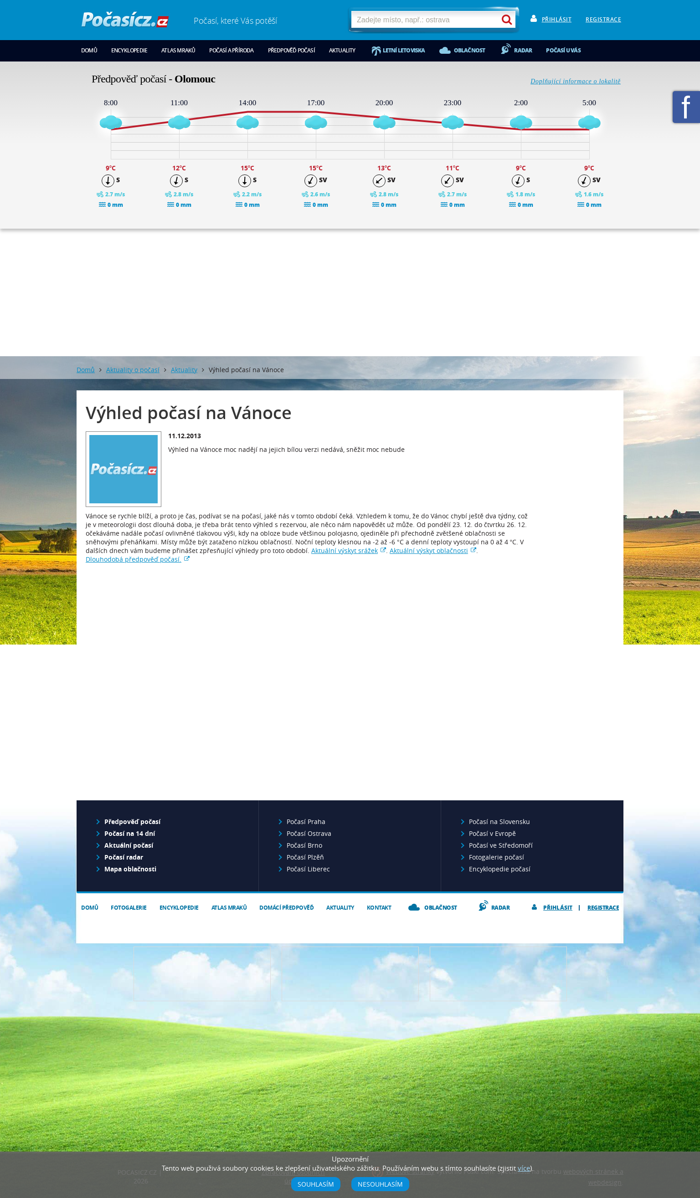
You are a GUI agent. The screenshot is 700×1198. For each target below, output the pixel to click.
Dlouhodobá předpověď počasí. (133, 559)
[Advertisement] (350, 292)
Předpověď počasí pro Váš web (202, 974)
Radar (523, 50)
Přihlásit (557, 19)
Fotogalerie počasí (496, 857)
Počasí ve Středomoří (501, 845)
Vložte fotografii (498, 974)
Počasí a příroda (231, 50)
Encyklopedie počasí (499, 869)
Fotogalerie (129, 907)
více (524, 1167)
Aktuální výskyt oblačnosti (429, 550)
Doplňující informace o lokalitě (575, 81)
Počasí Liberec (308, 869)
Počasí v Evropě (492, 833)
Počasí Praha (306, 821)
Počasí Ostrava (309, 833)
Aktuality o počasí (133, 369)
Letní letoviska (404, 50)
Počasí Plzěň (305, 857)
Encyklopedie (129, 50)
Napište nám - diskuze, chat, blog (350, 974)
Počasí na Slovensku (499, 821)
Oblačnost (469, 50)
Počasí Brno (304, 845)
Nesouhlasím (380, 1184)
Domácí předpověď (286, 907)
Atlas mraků (178, 50)
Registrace (603, 19)
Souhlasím (316, 1184)
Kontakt (379, 907)
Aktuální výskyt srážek (344, 550)
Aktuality (342, 50)
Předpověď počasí (291, 50)
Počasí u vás (563, 50)
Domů (89, 50)
